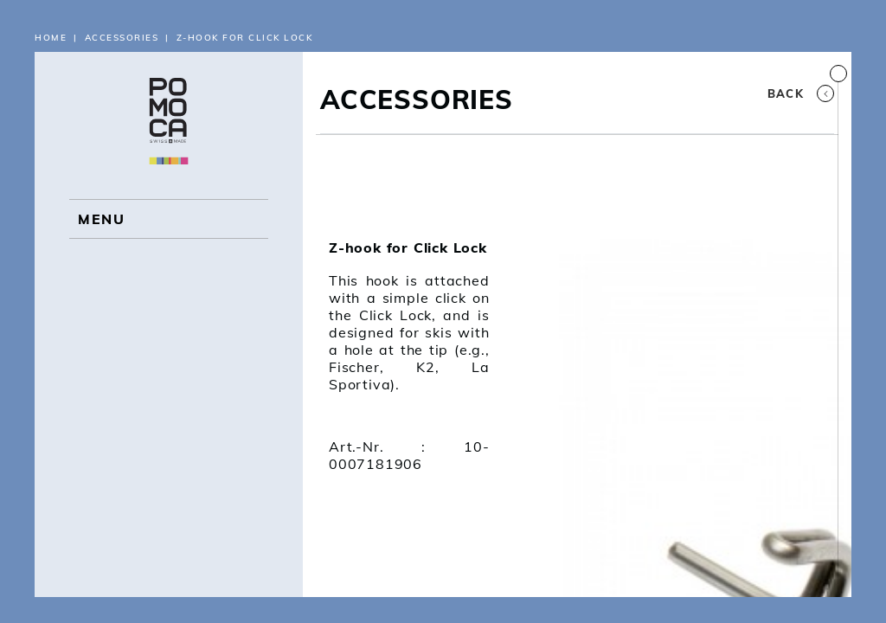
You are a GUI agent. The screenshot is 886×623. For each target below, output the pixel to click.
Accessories (122, 37)
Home (51, 37)
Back (800, 93)
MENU (101, 219)
